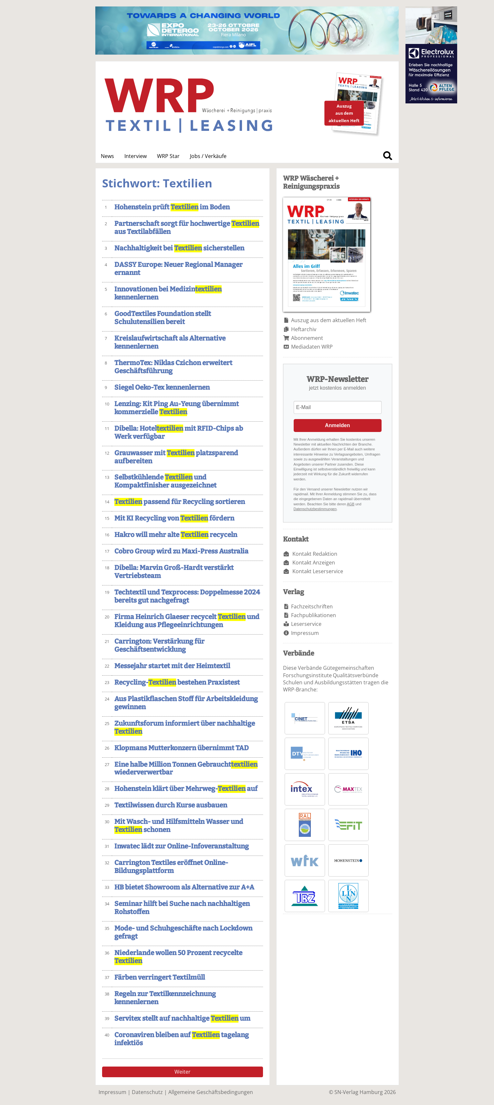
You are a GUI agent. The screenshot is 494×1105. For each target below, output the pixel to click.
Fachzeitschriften (312, 606)
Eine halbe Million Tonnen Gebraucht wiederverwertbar (186, 769)
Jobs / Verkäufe (208, 156)
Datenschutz (147, 1092)
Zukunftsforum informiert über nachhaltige (184, 728)
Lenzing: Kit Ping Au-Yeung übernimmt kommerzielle (176, 408)
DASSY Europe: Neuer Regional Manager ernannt (178, 269)
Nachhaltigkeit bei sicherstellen (179, 248)
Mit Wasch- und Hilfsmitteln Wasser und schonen (178, 826)
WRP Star (168, 156)
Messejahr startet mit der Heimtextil (172, 666)
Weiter (182, 1071)
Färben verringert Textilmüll (159, 977)
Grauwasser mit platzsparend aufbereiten (176, 457)
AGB (350, 504)
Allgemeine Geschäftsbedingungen (210, 1092)
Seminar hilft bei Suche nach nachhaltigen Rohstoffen (182, 908)
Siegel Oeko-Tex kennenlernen (162, 388)
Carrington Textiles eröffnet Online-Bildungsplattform (171, 867)
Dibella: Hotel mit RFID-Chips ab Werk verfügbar (178, 433)
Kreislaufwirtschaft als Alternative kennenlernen (170, 342)
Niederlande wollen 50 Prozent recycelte (178, 957)
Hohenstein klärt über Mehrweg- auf (186, 789)
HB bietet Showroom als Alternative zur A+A (184, 887)
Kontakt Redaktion (314, 553)
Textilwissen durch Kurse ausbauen (170, 805)
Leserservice (306, 623)
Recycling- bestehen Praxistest (177, 683)
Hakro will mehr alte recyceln (175, 535)
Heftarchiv (303, 329)
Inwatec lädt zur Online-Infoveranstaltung (181, 846)
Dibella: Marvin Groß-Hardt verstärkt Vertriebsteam (174, 572)
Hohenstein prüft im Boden (172, 207)
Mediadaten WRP (312, 346)
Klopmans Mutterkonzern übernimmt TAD (181, 748)
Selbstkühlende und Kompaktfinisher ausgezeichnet (165, 481)
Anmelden (337, 425)
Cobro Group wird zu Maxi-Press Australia (181, 551)
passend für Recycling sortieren (179, 502)
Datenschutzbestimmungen (315, 509)
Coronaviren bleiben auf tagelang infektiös (181, 1039)
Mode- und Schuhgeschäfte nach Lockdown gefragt (183, 932)
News (107, 156)
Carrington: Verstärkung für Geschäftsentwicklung (159, 645)
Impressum (305, 633)
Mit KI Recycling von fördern (174, 518)
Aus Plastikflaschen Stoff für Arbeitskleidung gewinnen (186, 703)
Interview (135, 156)
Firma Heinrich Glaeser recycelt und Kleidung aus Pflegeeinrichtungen (186, 621)
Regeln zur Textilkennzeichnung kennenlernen (165, 998)
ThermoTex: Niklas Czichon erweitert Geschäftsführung (173, 367)
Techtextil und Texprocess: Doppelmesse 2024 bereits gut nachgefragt (187, 596)
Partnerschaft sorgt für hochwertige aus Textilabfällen (186, 228)
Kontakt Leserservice (317, 571)
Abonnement (307, 338)
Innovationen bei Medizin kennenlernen (168, 293)
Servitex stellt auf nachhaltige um (182, 1019)
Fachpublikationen (313, 615)
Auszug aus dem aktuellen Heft (328, 320)
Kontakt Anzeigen (313, 562)
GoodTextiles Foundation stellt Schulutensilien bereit (162, 318)
